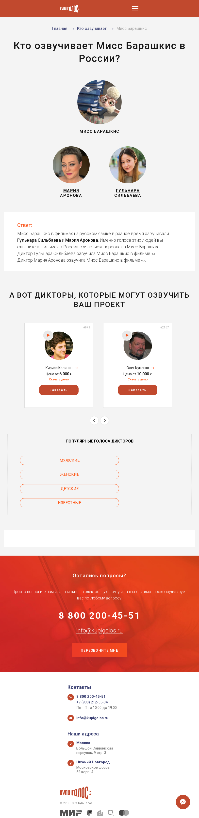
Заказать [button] (59, 393)
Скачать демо (59, 382)
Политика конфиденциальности (97, 808)
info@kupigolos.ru (99, 607)
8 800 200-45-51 (100, 591)
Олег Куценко (138, 371)
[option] (58, 368)
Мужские (47, 463)
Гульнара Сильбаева (39, 243)
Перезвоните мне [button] (99, 627)
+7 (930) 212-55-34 (92, 679)
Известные (152, 477)
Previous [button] (94, 423)
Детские (47, 477)
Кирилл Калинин (59, 371)
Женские (152, 463)
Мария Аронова (81, 243)
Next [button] (104, 423)
